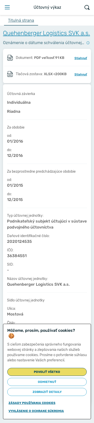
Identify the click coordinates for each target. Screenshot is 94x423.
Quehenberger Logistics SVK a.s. (46, 33)
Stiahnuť (80, 58)
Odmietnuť (47, 382)
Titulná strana (21, 20)
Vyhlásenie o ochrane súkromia (36, 411)
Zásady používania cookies (32, 403)
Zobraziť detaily (47, 392)
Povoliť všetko (47, 372)
